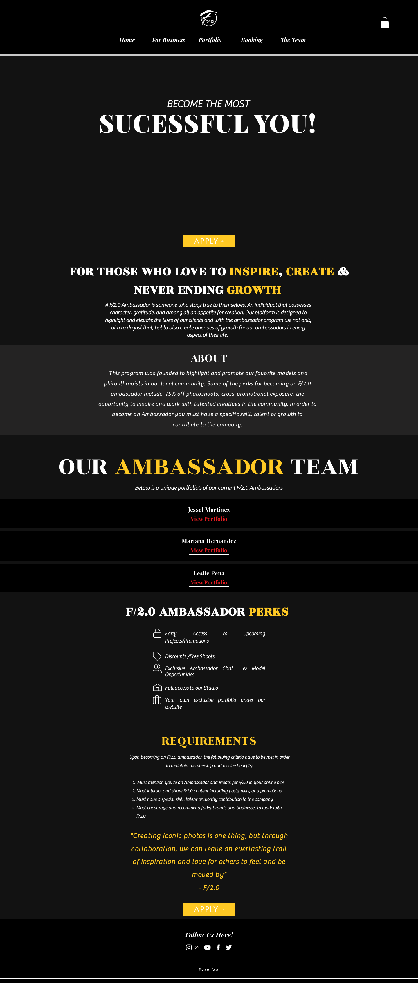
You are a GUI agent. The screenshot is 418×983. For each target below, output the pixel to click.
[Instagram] (189, 947)
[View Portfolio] (209, 518)
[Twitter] (229, 947)
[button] (385, 22)
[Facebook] (218, 947)
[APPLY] (209, 241)
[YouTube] (207, 947)
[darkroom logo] (197, 947)
